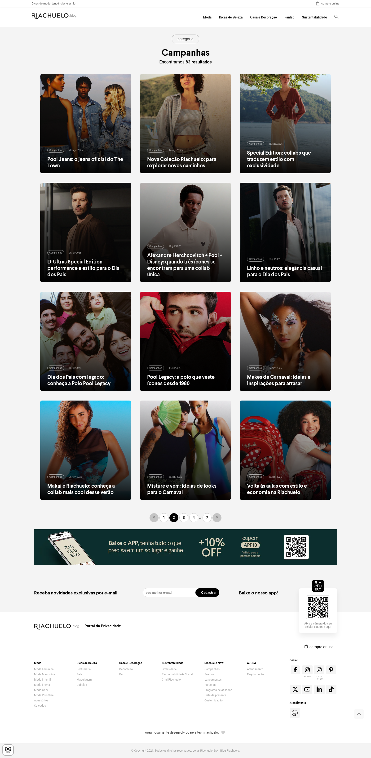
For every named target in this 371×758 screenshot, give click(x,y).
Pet (121, 674)
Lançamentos (213, 679)
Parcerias (210, 685)
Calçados (40, 705)
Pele (79, 674)
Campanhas (212, 669)
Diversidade (169, 669)
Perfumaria (84, 669)
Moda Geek (41, 690)
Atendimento (255, 669)
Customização (213, 700)
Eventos (209, 674)
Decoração (126, 669)
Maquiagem (84, 679)
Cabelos (82, 685)
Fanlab (289, 17)
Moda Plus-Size (43, 695)
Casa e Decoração (263, 17)
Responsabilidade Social (177, 674)
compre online (327, 3)
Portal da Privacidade (102, 626)
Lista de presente (215, 695)
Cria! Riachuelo (171, 679)
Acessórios (41, 700)
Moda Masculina (44, 674)
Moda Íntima (42, 685)
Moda (207, 17)
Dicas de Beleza (231, 17)
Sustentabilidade (314, 17)
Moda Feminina (44, 669)
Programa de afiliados (218, 690)
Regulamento (255, 674)
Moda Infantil (42, 679)
